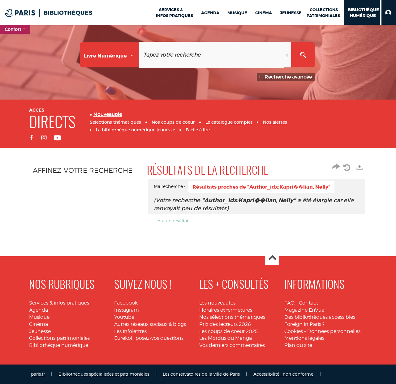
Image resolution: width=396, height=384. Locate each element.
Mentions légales (304, 338)
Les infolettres (130, 331)
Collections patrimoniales (59, 338)
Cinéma (38, 324)
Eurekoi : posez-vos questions (148, 338)
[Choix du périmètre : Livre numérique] (110, 55)
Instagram (126, 310)
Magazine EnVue (304, 310)
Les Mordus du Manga (225, 338)
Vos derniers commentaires (232, 345)
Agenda (38, 310)
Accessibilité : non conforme (283, 374)
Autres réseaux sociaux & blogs (150, 324)
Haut (272, 258)
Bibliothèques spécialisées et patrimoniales (103, 374)
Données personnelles (333, 331)
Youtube (124, 317)
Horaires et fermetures (225, 310)
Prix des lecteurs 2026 (225, 324)
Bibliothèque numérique (58, 345)
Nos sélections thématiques (232, 317)
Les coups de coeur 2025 (228, 331)
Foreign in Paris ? (304, 324)
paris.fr (38, 374)
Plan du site (298, 345)
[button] (388, 12)
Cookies (293, 331)
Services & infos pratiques (59, 303)
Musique (39, 317)
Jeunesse (40, 331)
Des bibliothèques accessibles (319, 317)
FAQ (289, 303)
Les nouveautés (217, 303)
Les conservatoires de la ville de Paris (201, 374)
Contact (308, 303)
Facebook (126, 303)
